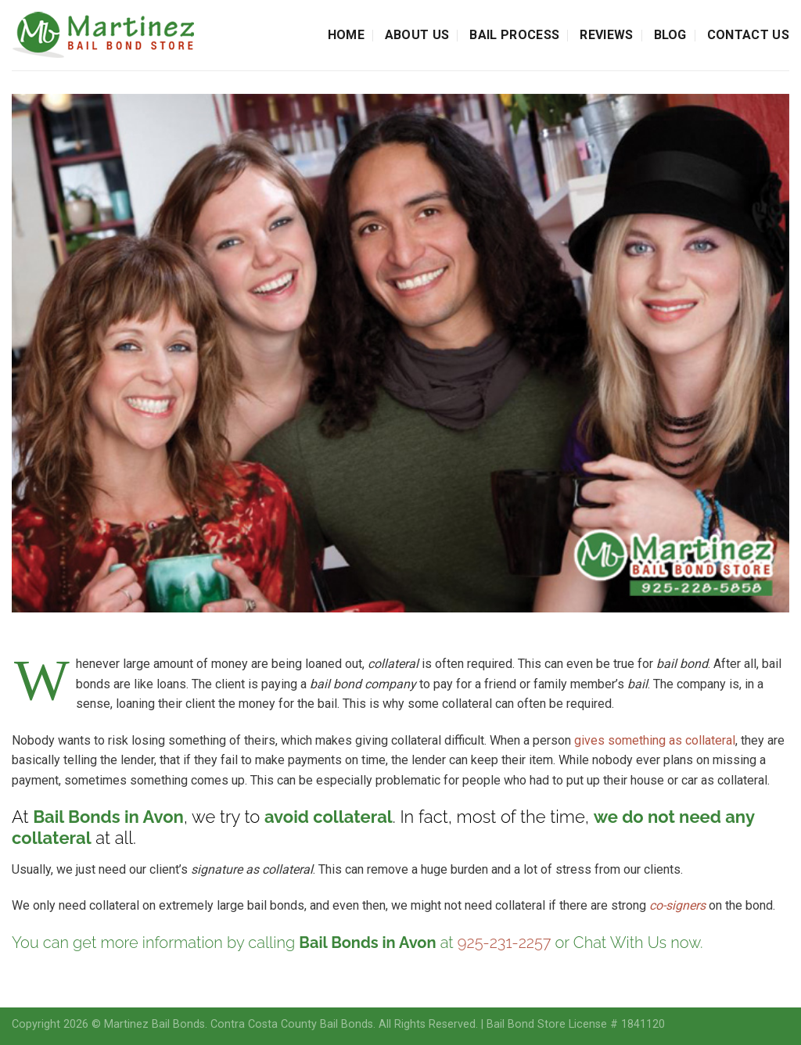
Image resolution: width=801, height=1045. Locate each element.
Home (346, 34)
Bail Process (514, 34)
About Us (417, 34)
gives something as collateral (654, 740)
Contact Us (748, 34)
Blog (670, 34)
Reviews (606, 34)
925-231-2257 (504, 942)
